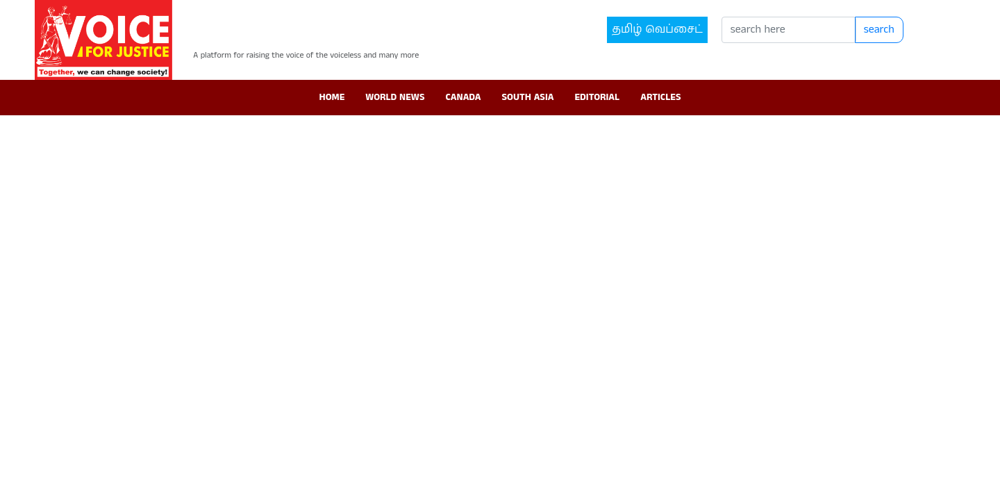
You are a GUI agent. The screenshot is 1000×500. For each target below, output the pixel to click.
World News (394, 97)
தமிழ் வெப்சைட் (657, 30)
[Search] (789, 30)
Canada (463, 97)
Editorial (596, 97)
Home (332, 97)
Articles (660, 97)
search (879, 30)
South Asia (528, 97)
